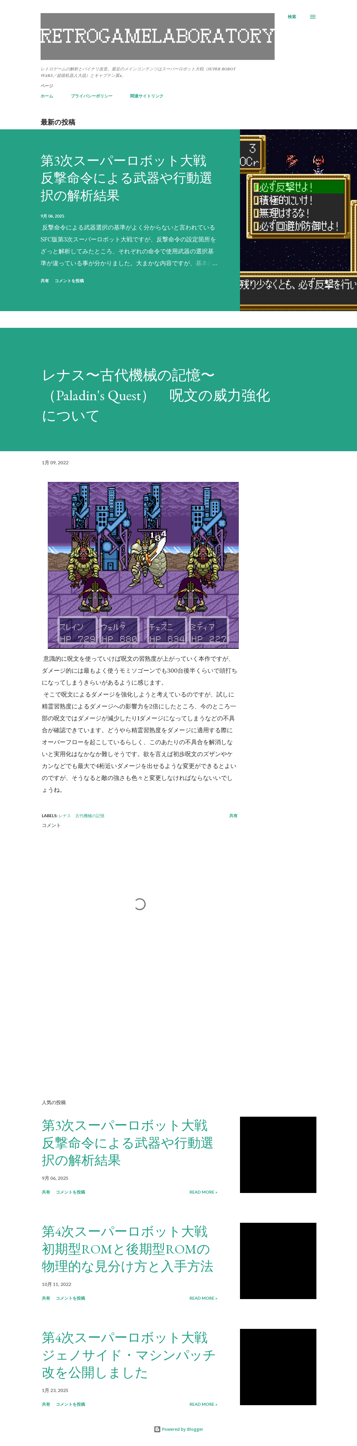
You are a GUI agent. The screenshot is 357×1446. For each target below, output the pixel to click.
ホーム (47, 95)
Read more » (203, 1191)
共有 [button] (45, 280)
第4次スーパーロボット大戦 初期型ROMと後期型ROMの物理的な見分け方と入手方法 (131, 1249)
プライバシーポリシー (92, 95)
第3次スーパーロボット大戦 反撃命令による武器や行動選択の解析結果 (130, 178)
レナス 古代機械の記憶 (81, 815)
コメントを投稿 (69, 280)
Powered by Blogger (178, 1429)
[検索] (292, 16)
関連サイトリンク (147, 95)
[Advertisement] (140, 1025)
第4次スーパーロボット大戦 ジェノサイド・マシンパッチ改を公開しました (131, 1355)
